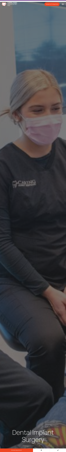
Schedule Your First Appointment (52, 4)
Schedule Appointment (16, 450)
